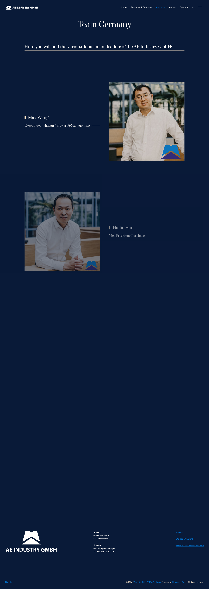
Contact (184, 7)
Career (172, 7)
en (193, 7)
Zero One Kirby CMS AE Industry (147, 582)
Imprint (179, 532)
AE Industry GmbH (179, 582)
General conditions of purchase (190, 545)
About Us (160, 7)
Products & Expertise (141, 7)
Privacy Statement (184, 539)
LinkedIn (8, 582)
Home (124, 7)
